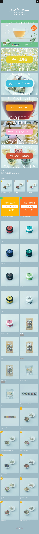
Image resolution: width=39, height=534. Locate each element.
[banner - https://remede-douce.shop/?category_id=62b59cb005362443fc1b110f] (19, 59)
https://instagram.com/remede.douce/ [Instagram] (19, 528)
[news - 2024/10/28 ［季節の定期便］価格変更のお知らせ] (19, 173)
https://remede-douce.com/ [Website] (22, 528)
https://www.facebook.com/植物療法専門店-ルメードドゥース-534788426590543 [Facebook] (17, 528)
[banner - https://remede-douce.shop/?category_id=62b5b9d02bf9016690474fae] (19, 108)
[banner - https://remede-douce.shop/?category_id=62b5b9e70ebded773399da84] (19, 132)
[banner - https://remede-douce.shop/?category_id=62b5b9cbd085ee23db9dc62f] (19, 84)
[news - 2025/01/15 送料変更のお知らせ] (19, 172)
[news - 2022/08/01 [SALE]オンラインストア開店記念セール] (19, 175)
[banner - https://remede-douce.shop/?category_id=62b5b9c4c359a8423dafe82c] (19, 33)
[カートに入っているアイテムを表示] (37, 1)
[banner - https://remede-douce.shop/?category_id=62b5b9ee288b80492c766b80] (19, 156)
